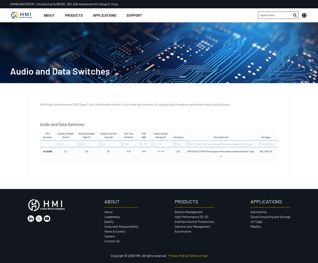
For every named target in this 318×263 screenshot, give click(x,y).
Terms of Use (198, 256)
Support (134, 15)
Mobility (255, 226)
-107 (143, 144)
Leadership (112, 217)
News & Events (114, 231)
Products (74, 15)
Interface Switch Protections (194, 221)
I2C (176, 144)
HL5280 (47, 151)
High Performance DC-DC (191, 217)
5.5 (81, 144)
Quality (109, 221)
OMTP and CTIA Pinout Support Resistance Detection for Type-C (220, 144)
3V (102, 144)
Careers (109, 236)
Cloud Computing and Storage (270, 217)
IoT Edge (256, 221)
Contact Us (112, 241)
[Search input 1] (275, 15)
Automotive (183, 231)
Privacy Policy (178, 256)
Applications (104, 15)
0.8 (125, 144)
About (49, 15)
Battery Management (189, 212)
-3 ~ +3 (156, 144)
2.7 (60, 144)
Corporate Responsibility (121, 226)
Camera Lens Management (192, 226)
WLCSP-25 (266, 144)
